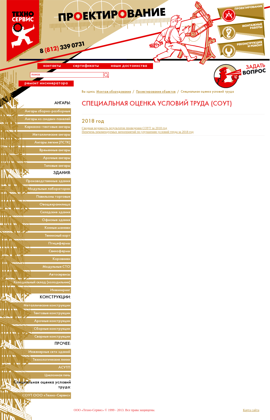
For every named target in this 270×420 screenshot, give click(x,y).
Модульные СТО (56, 267)
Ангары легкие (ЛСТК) (52, 142)
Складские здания (55, 212)
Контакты (52, 66)
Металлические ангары (51, 134)
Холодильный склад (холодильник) (41, 282)
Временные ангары (55, 150)
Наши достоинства (129, 66)
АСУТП (64, 367)
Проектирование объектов (156, 91)
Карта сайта (251, 410)
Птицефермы (59, 243)
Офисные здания (56, 220)
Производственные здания (48, 181)
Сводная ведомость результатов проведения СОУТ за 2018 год (124, 128)
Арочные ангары (56, 158)
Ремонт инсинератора (46, 83)
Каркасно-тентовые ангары (47, 127)
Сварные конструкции (52, 336)
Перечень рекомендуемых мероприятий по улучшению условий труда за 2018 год (138, 132)
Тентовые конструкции (51, 313)
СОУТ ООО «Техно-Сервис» (46, 395)
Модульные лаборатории (49, 189)
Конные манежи (57, 228)
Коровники (61, 259)
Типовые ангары (57, 166)
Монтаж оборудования (113, 91)
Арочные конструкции (52, 321)
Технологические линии (51, 359)
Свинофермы (59, 251)
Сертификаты (86, 66)
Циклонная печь (57, 375)
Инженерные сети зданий (49, 352)
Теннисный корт (57, 235)
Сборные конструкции (52, 329)
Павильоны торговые (53, 196)
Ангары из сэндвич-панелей (47, 119)
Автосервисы (59, 274)
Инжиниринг (60, 290)
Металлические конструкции (46, 305)
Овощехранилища (55, 204)
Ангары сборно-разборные (47, 111)
